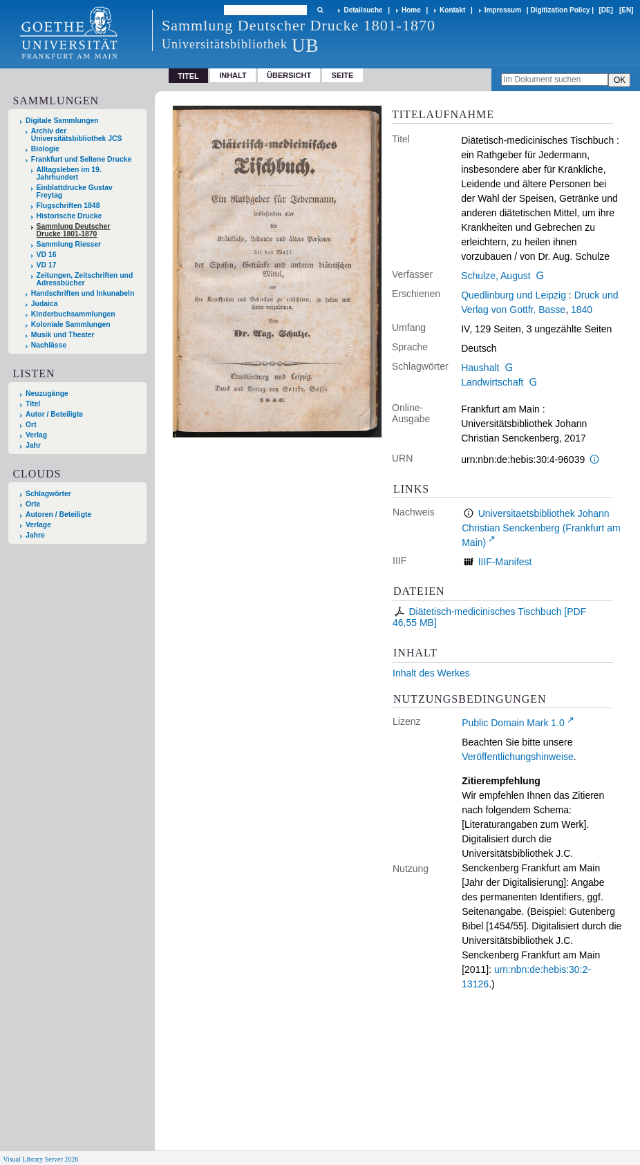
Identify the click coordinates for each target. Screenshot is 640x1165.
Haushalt (480, 367)
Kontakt (452, 10)
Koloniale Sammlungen (71, 324)
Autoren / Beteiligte (58, 514)
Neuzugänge (47, 393)
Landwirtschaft (492, 382)
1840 (581, 309)
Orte (33, 504)
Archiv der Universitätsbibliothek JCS (76, 134)
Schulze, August (495, 275)
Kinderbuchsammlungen (73, 314)
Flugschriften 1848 (68, 205)
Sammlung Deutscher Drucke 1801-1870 (74, 230)
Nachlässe (48, 345)
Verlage (38, 525)
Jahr (33, 445)
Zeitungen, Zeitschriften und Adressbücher (85, 279)
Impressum (502, 10)
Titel (33, 404)
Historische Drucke (69, 216)
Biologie (45, 149)
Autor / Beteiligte (54, 414)
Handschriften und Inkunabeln (83, 293)
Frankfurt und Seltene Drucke (81, 159)
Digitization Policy (560, 10)
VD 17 (47, 265)
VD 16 (47, 254)
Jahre (35, 535)
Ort (31, 424)
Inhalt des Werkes (431, 673)
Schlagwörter (48, 494)
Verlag (36, 435)
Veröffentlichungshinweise (518, 756)
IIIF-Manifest (505, 561)
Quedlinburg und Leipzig (513, 295)
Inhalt (233, 75)
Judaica (44, 303)
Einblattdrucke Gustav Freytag (75, 191)
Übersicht (289, 75)
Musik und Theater (63, 335)
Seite (343, 75)
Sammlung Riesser (69, 244)
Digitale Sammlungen (62, 120)
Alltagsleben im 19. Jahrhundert (69, 173)
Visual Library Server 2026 (40, 1159)
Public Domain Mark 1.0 (513, 722)
